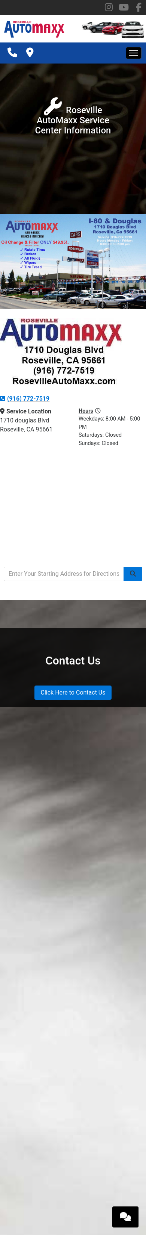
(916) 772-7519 (24, 398)
